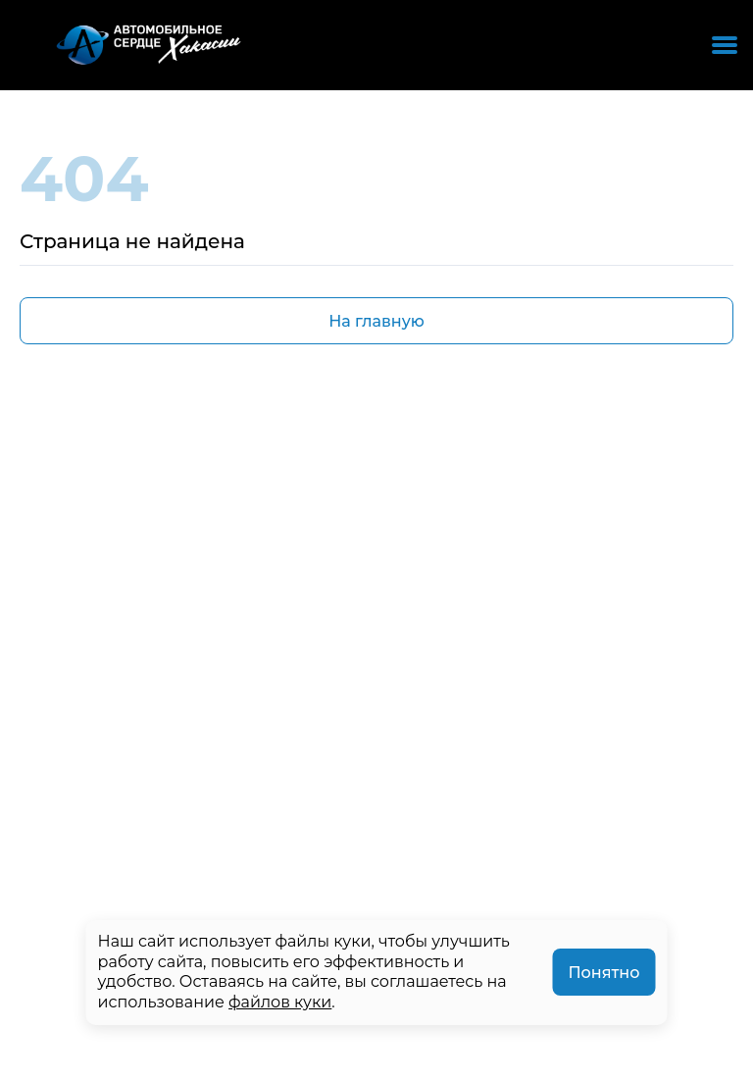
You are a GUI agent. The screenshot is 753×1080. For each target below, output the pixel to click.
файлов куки (279, 1002)
